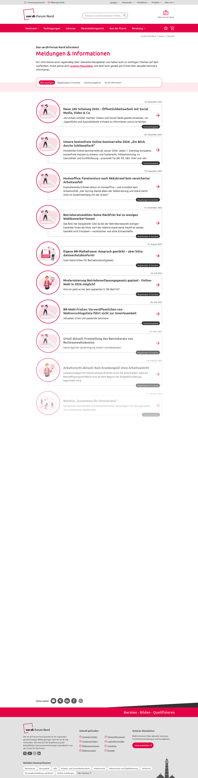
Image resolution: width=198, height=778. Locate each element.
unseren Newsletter (81, 65)
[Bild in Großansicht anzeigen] (36, 728)
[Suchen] (124, 15)
